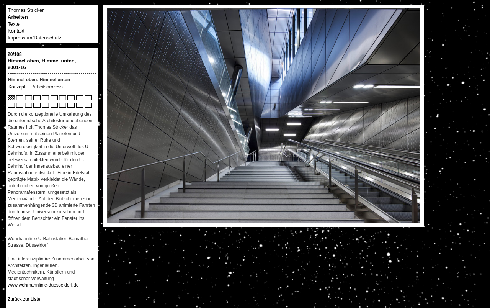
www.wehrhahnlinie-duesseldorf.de (43, 285)
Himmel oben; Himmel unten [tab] (39, 79)
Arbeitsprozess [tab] (47, 87)
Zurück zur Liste (24, 299)
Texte (14, 24)
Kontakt (16, 31)
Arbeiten (18, 17)
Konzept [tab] (16, 87)
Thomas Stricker (26, 10)
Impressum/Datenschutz (34, 38)
